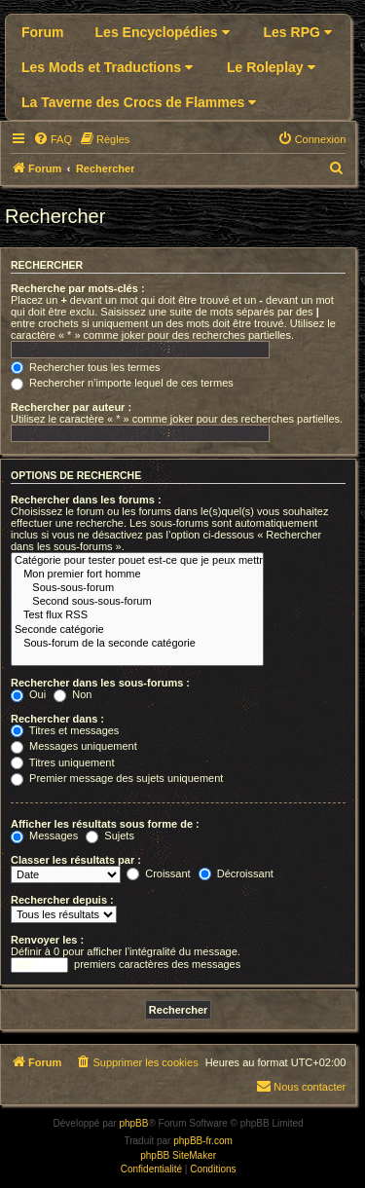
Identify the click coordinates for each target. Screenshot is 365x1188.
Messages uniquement (74, 746)
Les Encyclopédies (162, 32)
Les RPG (298, 32)
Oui (28, 694)
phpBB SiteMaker (178, 1155)
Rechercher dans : (57, 718)
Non (72, 694)
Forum (42, 32)
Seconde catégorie (137, 630)
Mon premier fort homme (137, 574)
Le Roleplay (270, 67)
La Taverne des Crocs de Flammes (138, 102)
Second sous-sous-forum (137, 602)
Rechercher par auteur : (71, 407)
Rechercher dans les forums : (86, 499)
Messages (44, 835)
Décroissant (236, 873)
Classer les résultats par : (76, 860)
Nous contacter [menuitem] (301, 1086)
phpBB (133, 1123)
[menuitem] (52, 139)
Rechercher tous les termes (86, 367)
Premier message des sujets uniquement (117, 778)
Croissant (159, 873)
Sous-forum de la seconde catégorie (137, 643)
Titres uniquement (63, 762)
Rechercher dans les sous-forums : (100, 682)
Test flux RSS (137, 615)
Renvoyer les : (47, 940)
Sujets (110, 835)
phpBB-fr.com (203, 1140)
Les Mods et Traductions (107, 67)
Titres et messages (65, 730)
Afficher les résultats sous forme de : (105, 824)
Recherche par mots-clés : (78, 288)
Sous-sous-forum (137, 588)
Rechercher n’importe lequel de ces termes (122, 383)
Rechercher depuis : (62, 900)
